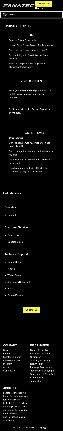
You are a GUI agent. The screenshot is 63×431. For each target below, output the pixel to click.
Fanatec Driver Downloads (22, 40)
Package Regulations (41, 367)
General (11, 215)
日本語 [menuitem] (43, 428)
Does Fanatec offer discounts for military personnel (30, 161)
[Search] (31, 15)
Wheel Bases (14, 275)
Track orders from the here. (30, 111)
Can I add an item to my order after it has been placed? (29, 145)
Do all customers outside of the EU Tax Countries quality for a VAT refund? (28, 170)
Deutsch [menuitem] (16, 428)
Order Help (13, 235)
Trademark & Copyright (42, 371)
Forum (6, 354)
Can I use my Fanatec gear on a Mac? (28, 50)
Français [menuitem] (30, 428)
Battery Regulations (40, 350)
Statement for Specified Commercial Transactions (42, 377)
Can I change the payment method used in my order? (31, 153)
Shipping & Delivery (40, 360)
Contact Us (43, 4)
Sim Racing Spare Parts (19, 282)
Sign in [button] (39, 8)
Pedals (10, 289)
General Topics (15, 242)
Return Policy (36, 364)
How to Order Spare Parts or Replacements (31, 45)
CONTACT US (31, 310)
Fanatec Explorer (12, 357)
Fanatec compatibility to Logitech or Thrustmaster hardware (27, 65)
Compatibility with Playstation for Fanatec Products (30, 57)
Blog (5, 350)
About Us (8, 367)
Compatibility (14, 262)
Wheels (11, 269)
